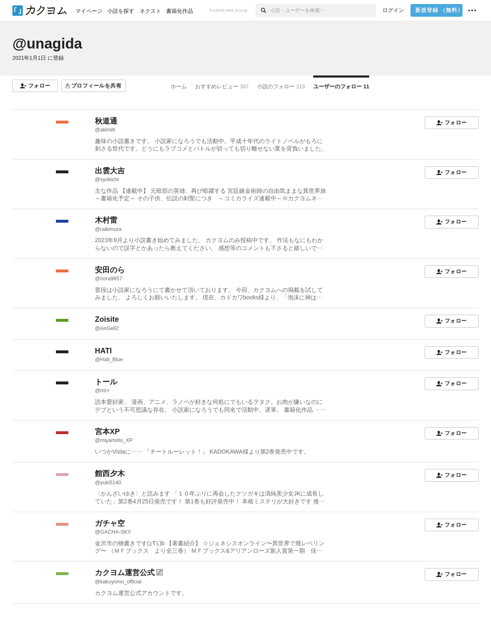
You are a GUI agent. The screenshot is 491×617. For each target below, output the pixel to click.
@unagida (47, 43)
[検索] (263, 10)
